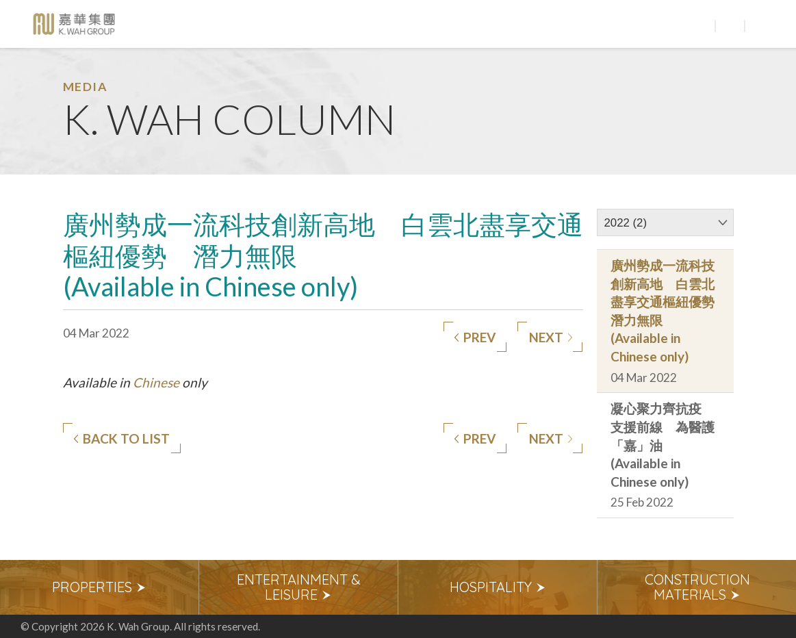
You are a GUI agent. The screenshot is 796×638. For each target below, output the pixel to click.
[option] (99, 587)
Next (551, 337)
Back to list (121, 439)
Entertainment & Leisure (299, 587)
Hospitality (498, 587)
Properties (99, 587)
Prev (475, 337)
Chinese (156, 382)
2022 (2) (625, 222)
